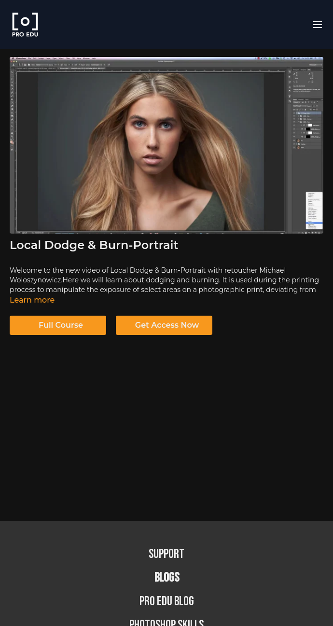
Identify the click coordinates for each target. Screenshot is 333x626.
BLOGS (166, 577)
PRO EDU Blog (166, 601)
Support (166, 554)
